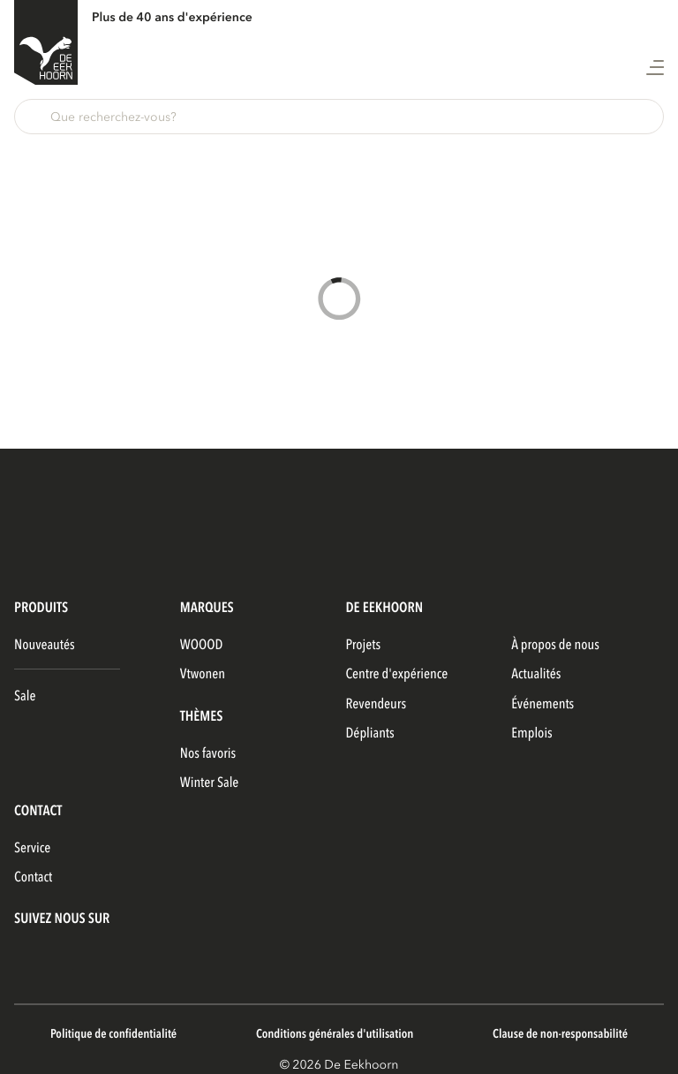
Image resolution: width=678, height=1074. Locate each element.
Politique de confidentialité (113, 1034)
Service (32, 848)
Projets (363, 644)
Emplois (532, 733)
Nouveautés (44, 644)
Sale (24, 696)
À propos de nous (555, 644)
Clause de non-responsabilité (560, 1034)
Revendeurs (376, 704)
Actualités (536, 674)
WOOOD (201, 644)
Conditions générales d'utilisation (334, 1034)
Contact (33, 877)
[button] (339, 116)
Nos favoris (208, 753)
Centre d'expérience (397, 674)
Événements (542, 704)
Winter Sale (209, 782)
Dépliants (370, 733)
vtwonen (202, 674)
